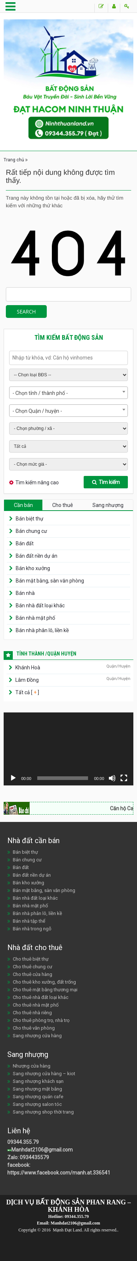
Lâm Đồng (27, 680)
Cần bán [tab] (23, 505)
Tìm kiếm (106, 482)
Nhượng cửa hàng (31, 1066)
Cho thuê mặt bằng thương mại (45, 989)
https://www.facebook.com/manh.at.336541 (58, 1173)
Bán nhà (25, 593)
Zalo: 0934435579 (28, 1157)
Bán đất (25, 543)
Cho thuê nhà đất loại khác (40, 997)
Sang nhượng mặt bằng (37, 1089)
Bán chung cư (31, 531)
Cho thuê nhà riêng (32, 1012)
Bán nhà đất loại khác (40, 605)
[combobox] (68, 393)
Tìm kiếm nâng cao (37, 482)
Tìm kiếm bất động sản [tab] (68, 337)
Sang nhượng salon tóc (37, 1104)
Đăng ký (114, 6)
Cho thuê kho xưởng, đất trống (44, 982)
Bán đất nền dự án (36, 556)
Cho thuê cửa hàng (32, 974)
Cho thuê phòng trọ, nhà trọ (41, 1020)
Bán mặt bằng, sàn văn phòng (50, 581)
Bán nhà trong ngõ (32, 928)
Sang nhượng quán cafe (38, 1096)
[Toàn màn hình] (124, 778)
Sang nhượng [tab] (107, 505)
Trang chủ (14, 159)
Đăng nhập (126, 6)
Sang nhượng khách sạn (38, 1081)
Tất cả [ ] (26, 692)
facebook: (19, 1165)
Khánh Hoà (27, 667)
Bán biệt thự (29, 519)
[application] (68, 748)
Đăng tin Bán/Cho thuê (101, 6)
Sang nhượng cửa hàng (37, 1035)
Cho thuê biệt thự (31, 959)
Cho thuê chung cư (32, 966)
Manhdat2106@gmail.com (42, 1150)
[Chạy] (13, 778)
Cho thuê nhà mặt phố (35, 1005)
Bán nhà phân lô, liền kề (42, 630)
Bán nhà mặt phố (35, 618)
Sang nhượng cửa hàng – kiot (44, 1073)
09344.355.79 (23, 1142)
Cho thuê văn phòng (34, 1028)
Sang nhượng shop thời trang (43, 1112)
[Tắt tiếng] (112, 778)
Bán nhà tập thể (29, 921)
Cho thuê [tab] (62, 505)
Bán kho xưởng (33, 568)
